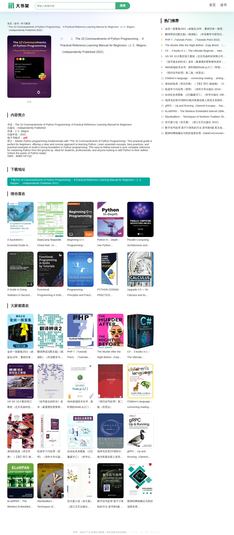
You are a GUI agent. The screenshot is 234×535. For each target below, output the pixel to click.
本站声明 (144, 532)
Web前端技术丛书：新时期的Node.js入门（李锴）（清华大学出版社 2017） (80, 405)
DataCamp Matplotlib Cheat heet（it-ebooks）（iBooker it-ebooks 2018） (49, 243)
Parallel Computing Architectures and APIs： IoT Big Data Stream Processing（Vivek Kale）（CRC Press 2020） (139, 243)
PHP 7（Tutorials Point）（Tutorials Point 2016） (77, 355)
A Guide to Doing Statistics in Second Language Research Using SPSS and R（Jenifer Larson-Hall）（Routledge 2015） (18, 293)
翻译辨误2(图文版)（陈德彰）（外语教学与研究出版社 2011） (50, 355)
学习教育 (25, 23)
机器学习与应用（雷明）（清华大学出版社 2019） (50, 455)
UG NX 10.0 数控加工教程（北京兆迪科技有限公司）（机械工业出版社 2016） (20, 405)
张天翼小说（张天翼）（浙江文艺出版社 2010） (80, 504)
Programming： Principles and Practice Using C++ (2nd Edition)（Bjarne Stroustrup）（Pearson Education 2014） (80, 293)
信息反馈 (154, 532)
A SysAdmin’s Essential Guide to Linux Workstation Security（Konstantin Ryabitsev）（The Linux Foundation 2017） (19, 243)
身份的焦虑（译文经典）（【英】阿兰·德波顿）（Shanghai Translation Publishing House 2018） (20, 455)
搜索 (123, 5)
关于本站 (133, 532)
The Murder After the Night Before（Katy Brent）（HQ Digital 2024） (109, 355)
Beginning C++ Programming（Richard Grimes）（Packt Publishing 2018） (78, 243)
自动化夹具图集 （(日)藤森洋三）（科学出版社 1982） (80, 455)
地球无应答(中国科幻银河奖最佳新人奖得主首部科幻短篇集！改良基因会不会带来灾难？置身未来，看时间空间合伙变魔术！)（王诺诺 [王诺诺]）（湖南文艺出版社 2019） (110, 455)
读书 (223, 5)
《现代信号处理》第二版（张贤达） (110, 404)
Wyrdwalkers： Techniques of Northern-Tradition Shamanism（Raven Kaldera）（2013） (49, 504)
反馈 (29, 102)
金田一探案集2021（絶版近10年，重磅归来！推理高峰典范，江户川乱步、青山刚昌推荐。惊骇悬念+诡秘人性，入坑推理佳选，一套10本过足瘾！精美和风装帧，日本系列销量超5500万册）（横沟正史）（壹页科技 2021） (20, 355)
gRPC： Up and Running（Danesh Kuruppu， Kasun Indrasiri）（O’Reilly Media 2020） (138, 455)
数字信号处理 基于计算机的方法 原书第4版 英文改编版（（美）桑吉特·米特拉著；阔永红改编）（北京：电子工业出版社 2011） (110, 504)
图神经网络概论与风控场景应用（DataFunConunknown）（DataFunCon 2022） (140, 504)
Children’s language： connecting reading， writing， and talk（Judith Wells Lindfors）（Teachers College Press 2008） (139, 405)
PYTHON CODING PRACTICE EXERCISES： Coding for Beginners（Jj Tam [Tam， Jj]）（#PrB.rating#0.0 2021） (110, 293)
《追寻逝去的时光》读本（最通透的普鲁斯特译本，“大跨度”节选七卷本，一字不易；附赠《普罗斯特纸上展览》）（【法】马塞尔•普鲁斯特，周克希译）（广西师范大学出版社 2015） (50, 405)
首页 (212, 5)
